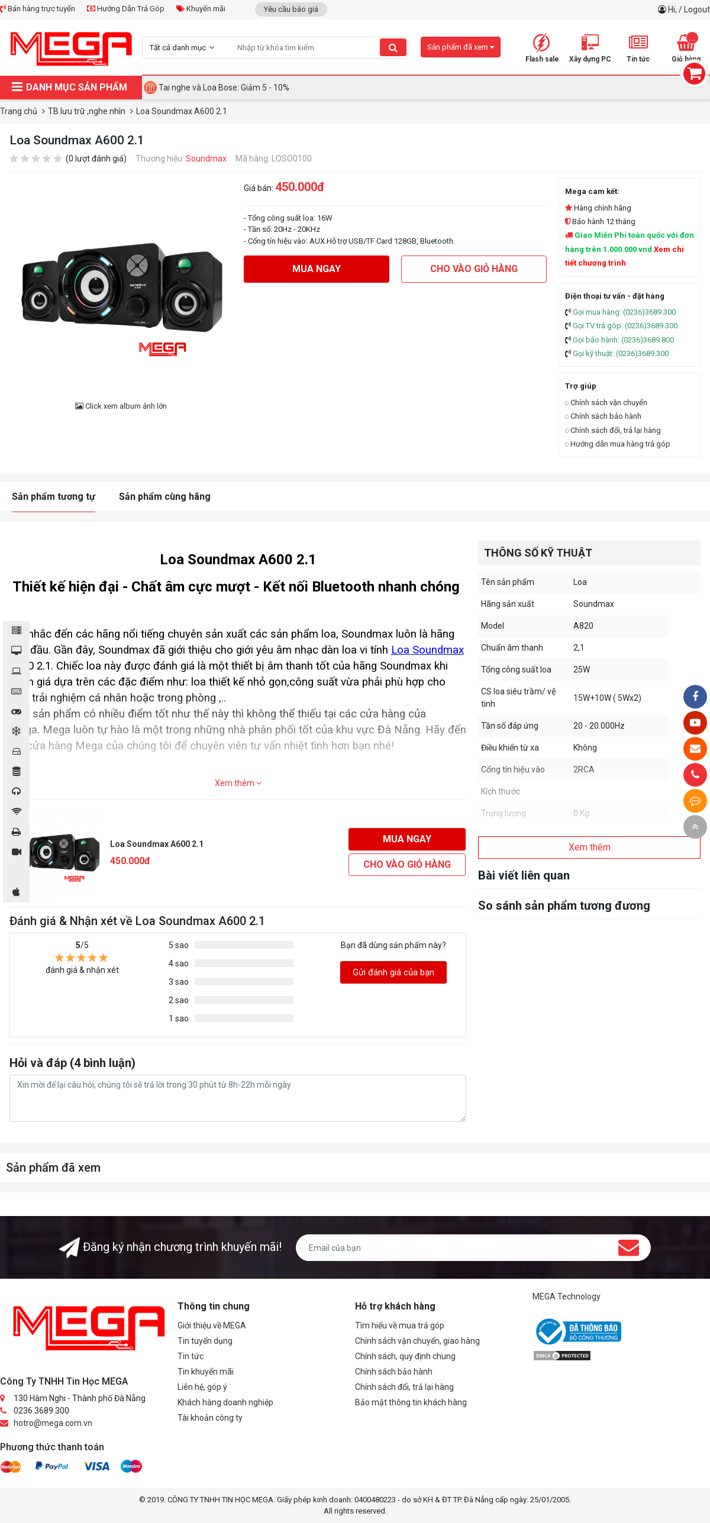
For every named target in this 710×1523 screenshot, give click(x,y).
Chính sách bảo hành (603, 416)
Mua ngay (316, 268)
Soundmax (206, 158)
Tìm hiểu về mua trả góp (399, 1325)
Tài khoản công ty (210, 1417)
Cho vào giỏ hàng (474, 268)
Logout (697, 9)
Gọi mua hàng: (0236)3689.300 (624, 312)
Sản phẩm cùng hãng (165, 496)
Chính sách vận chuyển (606, 402)
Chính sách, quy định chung (405, 1356)
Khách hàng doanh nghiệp (225, 1402)
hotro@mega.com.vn (53, 1423)
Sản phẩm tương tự (53, 496)
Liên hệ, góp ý (202, 1387)
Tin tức (191, 1356)
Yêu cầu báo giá (291, 9)
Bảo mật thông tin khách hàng (411, 1402)
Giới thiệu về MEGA (212, 1325)
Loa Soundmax (427, 650)
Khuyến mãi (200, 8)
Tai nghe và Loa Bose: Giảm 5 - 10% (224, 87)
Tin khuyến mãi (206, 1371)
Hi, (673, 9)
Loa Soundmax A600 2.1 (157, 844)
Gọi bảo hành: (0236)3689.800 (623, 339)
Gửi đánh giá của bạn (393, 972)
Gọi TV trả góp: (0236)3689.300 (625, 325)
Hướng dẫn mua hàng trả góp (617, 443)
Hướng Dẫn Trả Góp (125, 8)
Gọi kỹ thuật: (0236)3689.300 (621, 353)
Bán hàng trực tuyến (37, 8)
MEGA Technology (566, 1296)
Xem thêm (238, 783)
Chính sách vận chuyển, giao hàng (417, 1341)
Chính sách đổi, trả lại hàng (613, 430)
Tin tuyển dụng (205, 1341)
